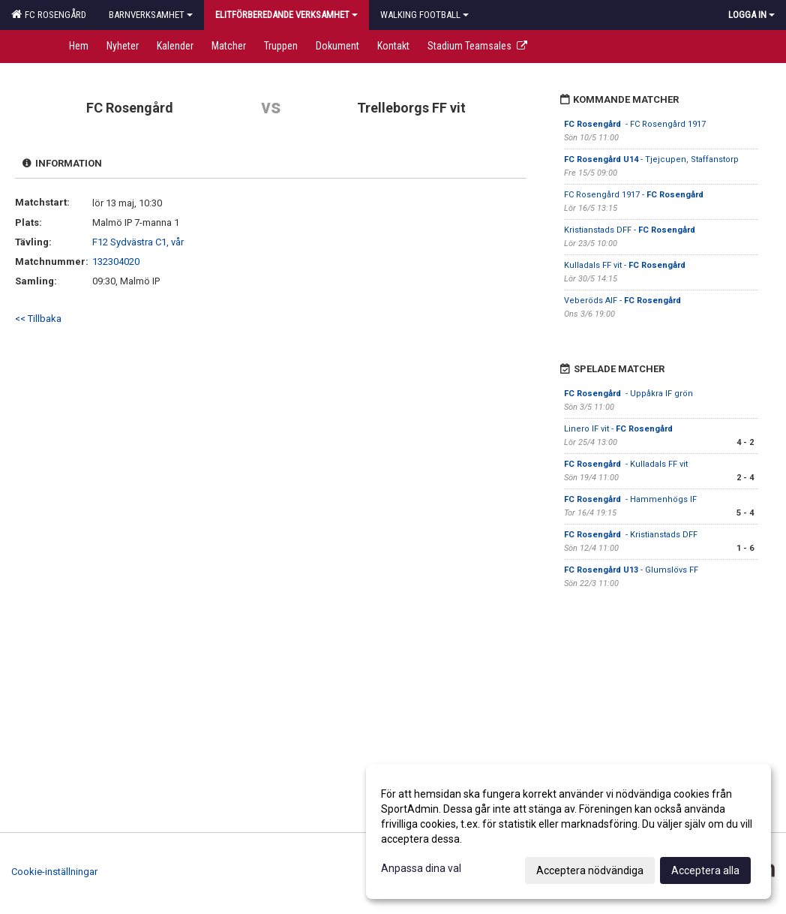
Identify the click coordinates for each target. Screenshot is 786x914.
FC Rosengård (48, 14)
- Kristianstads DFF (632, 535)
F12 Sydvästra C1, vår (138, 242)
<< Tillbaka (38, 318)
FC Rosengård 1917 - (635, 195)
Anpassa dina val (421, 868)
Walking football (424, 14)
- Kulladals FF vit (626, 464)
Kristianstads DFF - (631, 230)
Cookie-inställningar (54, 871)
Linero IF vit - (619, 429)
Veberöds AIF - (622, 300)
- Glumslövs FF (631, 570)
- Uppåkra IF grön (628, 393)
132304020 (116, 261)
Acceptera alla (705, 870)
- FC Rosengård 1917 (635, 124)
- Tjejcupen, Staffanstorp (651, 159)
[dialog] (568, 831)
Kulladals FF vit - (626, 265)
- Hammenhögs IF (630, 499)
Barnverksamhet (151, 14)
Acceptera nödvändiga (590, 870)
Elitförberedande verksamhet (286, 14)
